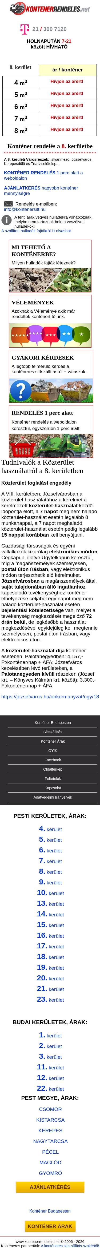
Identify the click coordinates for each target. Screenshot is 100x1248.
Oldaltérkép (52, 769)
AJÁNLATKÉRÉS (50, 1187)
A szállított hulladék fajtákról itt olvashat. (36, 230)
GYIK (52, 750)
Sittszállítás (52, 732)
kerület (50, 828)
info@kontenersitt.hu (25, 209)
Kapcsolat (53, 788)
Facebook (53, 760)
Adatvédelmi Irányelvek (53, 797)
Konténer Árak (53, 741)
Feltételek (53, 778)
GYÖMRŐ (50, 1173)
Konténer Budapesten (53, 722)
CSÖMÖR (50, 1109)
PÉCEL (50, 1152)
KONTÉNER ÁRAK (50, 1226)
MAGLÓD (50, 1162)
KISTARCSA (50, 1120)
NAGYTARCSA (50, 1141)
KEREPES (50, 1130)
